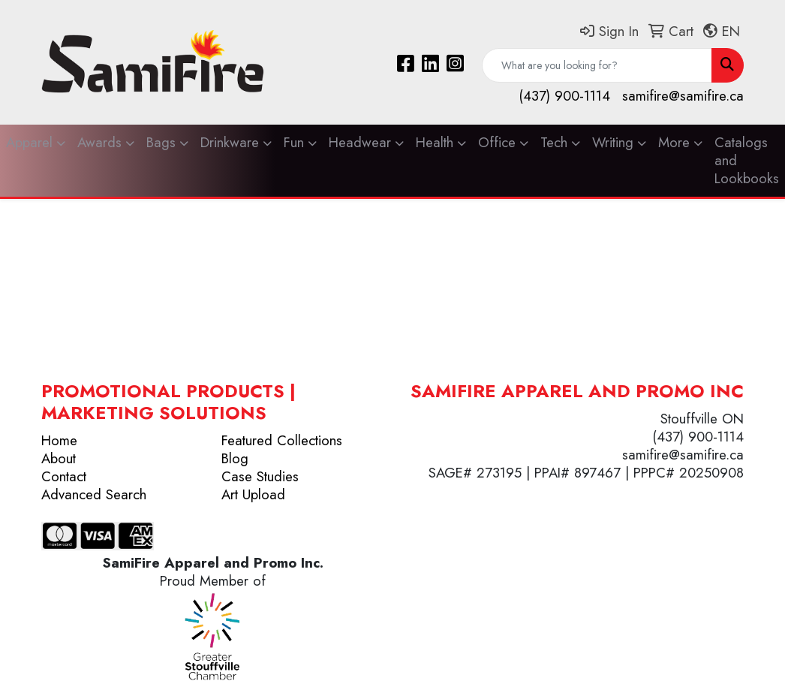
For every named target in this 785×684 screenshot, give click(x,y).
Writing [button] (612, 142)
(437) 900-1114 (564, 96)
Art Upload (253, 494)
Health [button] (434, 142)
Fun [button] (294, 142)
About (58, 458)
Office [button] (497, 142)
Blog (234, 458)
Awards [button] (99, 142)
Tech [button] (553, 142)
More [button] (674, 142)
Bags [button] (161, 142)
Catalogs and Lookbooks (746, 160)
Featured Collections (281, 440)
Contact (63, 476)
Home (59, 440)
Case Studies (260, 476)
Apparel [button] (29, 142)
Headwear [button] (360, 142)
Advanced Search (93, 494)
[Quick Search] (597, 65)
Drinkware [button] (229, 142)
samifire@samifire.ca (683, 96)
